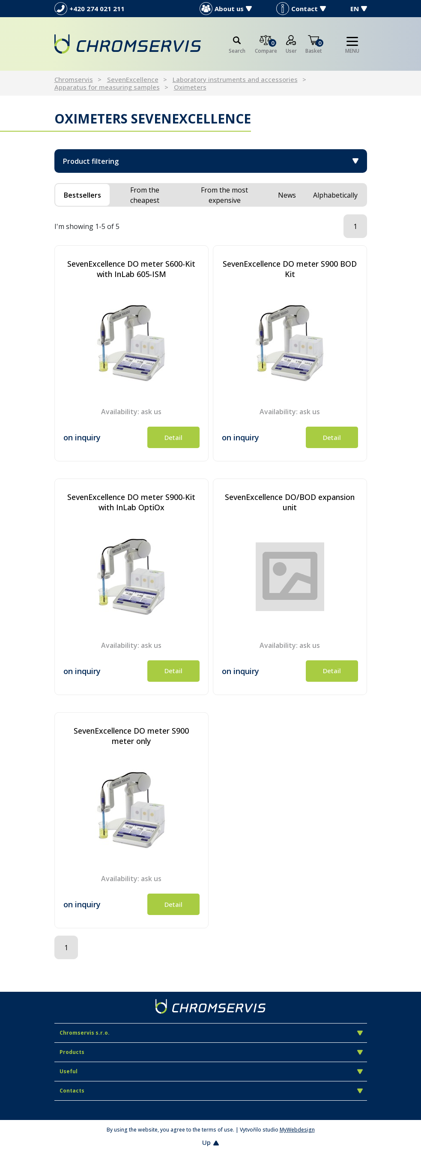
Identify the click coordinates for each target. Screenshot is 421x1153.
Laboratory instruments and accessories (235, 79)
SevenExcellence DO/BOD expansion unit (290, 502)
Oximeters (190, 87)
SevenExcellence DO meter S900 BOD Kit (290, 269)
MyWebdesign (297, 1129)
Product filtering (210, 161)
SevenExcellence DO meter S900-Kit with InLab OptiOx (131, 502)
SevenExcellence (132, 79)
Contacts (211, 1090)
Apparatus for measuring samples (107, 87)
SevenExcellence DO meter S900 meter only (131, 736)
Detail (173, 437)
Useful (211, 1071)
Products (211, 1052)
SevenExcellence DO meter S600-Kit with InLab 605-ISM (131, 269)
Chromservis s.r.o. (211, 1032)
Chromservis (73, 79)
